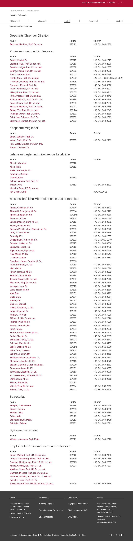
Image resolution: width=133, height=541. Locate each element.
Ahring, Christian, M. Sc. (21, 208)
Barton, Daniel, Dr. (19, 60)
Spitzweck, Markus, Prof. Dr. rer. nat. (27, 121)
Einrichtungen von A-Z (77, 510)
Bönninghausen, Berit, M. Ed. (24, 222)
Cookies (82, 535)
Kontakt (112, 3)
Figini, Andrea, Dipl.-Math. (22, 250)
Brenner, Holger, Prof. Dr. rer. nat (26, 67)
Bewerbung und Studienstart (51, 510)
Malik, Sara (15, 297)
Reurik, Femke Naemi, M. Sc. (24, 332)
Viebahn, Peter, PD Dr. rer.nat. (24, 188)
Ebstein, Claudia (18, 163)
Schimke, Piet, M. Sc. (20, 343)
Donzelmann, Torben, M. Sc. (23, 240)
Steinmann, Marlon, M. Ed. (23, 361)
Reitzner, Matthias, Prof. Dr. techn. (26, 44)
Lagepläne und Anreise (78, 504)
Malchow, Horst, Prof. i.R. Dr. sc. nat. (27, 469)
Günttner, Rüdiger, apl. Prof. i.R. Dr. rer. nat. (31, 462)
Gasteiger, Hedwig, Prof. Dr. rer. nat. (27, 81)
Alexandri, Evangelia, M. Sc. (23, 211)
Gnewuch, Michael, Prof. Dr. (23, 85)
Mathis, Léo (15, 300)
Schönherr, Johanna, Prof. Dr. (24, 117)
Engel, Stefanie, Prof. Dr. (22, 137)
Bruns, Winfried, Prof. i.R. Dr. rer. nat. (28, 455)
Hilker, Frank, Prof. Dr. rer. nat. (24, 92)
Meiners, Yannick (18, 304)
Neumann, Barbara (19, 174)
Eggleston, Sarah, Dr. (20, 247)
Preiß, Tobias (16, 329)
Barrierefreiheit (45, 535)
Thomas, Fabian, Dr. (20, 147)
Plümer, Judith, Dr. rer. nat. (23, 318)
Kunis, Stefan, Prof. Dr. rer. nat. (25, 103)
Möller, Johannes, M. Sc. (22, 307)
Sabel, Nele (15, 416)
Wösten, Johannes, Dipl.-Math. (25, 439)
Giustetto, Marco (18, 257)
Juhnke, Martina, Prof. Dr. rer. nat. (26, 99)
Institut (20, 26)
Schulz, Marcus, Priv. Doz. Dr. (24, 181)
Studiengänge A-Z (46, 504)
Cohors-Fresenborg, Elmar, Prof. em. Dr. (29, 458)
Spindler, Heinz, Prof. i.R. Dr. (24, 480)
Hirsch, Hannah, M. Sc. (21, 272)
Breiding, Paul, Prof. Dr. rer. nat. (25, 64)
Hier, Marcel (15, 268)
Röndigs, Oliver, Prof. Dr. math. (25, 114)
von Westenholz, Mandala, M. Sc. (26, 375)
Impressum (14, 535)
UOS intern (73, 517)
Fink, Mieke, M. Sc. (19, 254)
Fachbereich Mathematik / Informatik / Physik (24, 10)
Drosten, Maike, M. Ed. (21, 243)
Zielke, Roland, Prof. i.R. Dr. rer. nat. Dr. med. (32, 483)
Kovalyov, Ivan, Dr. (19, 286)
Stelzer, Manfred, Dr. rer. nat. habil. (27, 365)
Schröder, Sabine (18, 423)
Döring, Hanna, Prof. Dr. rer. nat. (25, 71)
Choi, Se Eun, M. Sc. (20, 232)
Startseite (12, 26)
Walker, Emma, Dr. (19, 382)
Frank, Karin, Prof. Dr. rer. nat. (24, 78)
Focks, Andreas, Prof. (20, 74)
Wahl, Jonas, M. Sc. (19, 379)
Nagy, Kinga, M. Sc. (19, 311)
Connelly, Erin (16, 236)
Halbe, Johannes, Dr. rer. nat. (24, 89)
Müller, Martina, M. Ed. (21, 170)
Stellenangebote (46, 517)
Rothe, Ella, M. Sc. (19, 336)
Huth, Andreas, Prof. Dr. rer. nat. (25, 96)
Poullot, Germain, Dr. (20, 325)
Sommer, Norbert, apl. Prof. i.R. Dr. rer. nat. (31, 476)
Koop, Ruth (15, 167)
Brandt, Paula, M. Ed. (20, 225)
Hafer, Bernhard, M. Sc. (21, 265)
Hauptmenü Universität (97, 2)
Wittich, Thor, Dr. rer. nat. (22, 386)
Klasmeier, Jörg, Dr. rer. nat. (23, 282)
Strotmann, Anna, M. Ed (21, 368)
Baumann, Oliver (18, 218)
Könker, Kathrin (17, 409)
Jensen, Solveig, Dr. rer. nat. (23, 279)
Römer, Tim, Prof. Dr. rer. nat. (24, 110)
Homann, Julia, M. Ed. (20, 275)
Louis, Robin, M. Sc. (19, 290)
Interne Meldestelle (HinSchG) (65, 535)
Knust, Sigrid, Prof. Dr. (20, 140)
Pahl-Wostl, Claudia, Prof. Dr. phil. (26, 144)
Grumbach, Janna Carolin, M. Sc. (26, 261)
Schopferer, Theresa (20, 350)
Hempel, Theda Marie (20, 405)
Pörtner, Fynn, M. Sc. (20, 322)
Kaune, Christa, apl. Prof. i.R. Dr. (25, 466)
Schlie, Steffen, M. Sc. (20, 347)
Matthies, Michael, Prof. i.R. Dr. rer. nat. (29, 473)
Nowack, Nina (16, 412)
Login (83, 3)
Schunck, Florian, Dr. (20, 354)
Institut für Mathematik (18, 15)
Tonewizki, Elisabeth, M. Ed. (23, 372)
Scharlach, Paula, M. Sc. (22, 340)
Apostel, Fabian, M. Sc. (21, 215)
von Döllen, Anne (18, 192)
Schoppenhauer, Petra (20, 420)
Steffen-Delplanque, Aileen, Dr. (25, 357)
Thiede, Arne (16, 185)
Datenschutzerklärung (29, 535)
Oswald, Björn (16, 177)
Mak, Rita (14, 293)
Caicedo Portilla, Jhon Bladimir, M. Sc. (28, 229)
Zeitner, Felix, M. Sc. (20, 389)
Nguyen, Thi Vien (18, 315)
